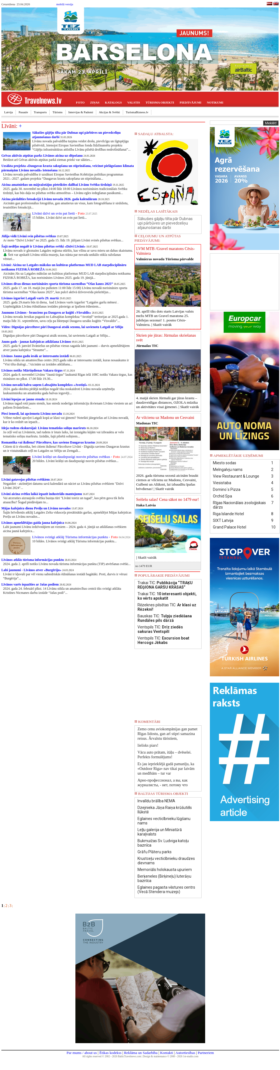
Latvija (8, 112)
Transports (40, 112)
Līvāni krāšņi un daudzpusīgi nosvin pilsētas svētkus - (76, 457)
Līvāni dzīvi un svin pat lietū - (58, 213)
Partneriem (206, 1053)
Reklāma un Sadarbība (140, 1053)
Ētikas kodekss (111, 1053)
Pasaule (23, 112)
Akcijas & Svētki (109, 112)
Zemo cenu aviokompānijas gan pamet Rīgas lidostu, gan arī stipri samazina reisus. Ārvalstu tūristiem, (167, 734)
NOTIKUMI (215, 102)
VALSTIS (133, 102)
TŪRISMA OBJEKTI (160, 102)
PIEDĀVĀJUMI (190, 102)
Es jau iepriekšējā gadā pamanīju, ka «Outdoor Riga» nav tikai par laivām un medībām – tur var (166, 768)
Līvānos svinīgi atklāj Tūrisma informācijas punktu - (75, 537)
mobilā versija (64, 4)
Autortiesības (185, 1053)
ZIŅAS (95, 102)
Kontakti (166, 1053)
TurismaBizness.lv (137, 112)
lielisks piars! (148, 745)
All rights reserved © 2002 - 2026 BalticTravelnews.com (111, 1056)
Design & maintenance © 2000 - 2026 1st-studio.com (170, 1056)
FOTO (80, 102)
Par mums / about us (82, 1053)
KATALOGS (113, 102)
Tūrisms (57, 112)
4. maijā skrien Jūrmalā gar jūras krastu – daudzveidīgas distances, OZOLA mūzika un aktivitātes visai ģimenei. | (167, 402)
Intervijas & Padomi (80, 112)
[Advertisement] (244, 281)
